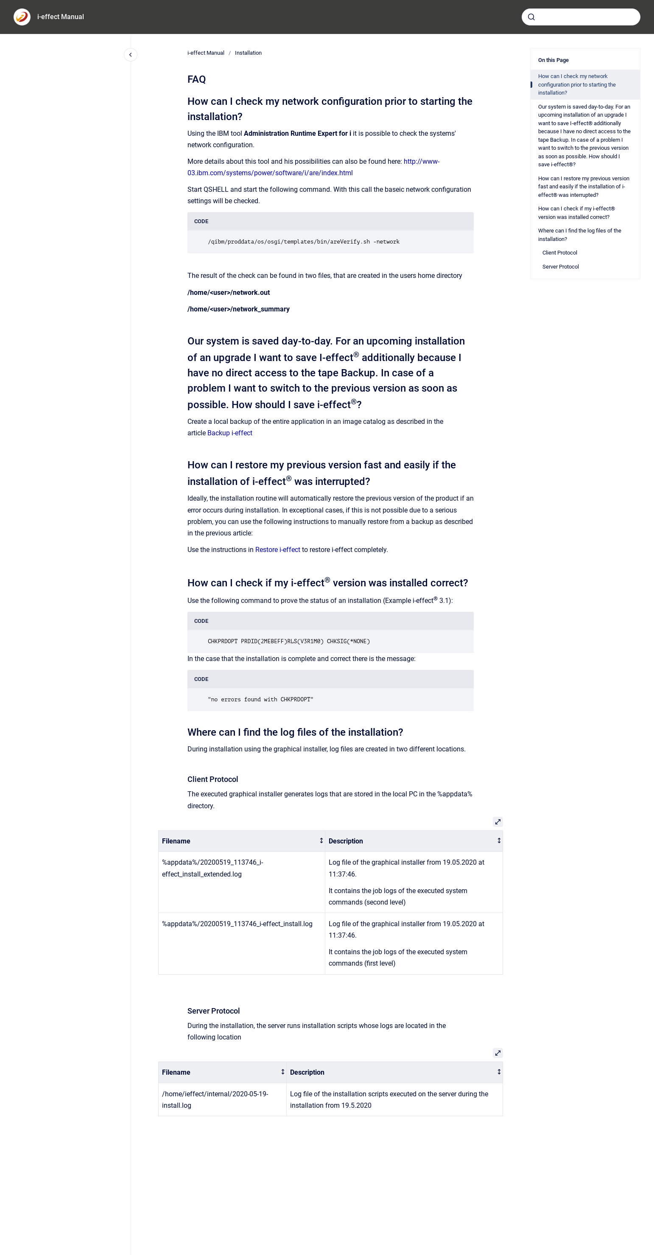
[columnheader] (242, 841)
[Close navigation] (130, 55)
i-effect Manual (60, 17)
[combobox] (581, 17)
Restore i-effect (277, 550)
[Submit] (531, 17)
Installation (248, 53)
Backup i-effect (229, 433)
